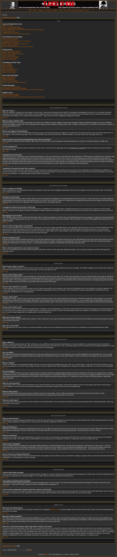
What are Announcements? (10, 69)
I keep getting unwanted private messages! (14, 88)
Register (55, 10)
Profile (60, 10)
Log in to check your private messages (74, 10)
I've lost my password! (9, 31)
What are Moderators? (9, 78)
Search (35, 10)
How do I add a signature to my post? (13, 54)
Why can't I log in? (8, 25)
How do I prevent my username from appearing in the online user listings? (23, 29)
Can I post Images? (8, 68)
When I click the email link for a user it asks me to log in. (18, 46)
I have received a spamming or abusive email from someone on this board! (23, 89)
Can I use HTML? (7, 65)
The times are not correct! (10, 39)
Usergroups (48, 10)
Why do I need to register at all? (11, 27)
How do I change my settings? (11, 38)
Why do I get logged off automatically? (13, 28)
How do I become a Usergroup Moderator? (14, 82)
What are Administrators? (10, 76)
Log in (86, 10)
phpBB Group (54, 509)
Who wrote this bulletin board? (11, 94)
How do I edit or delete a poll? (11, 56)
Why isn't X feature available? (11, 95)
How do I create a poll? (9, 55)
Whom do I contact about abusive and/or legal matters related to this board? (24, 97)
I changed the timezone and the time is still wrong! (16, 41)
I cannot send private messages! (12, 87)
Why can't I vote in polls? (9, 59)
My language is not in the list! (11, 42)
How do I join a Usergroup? (10, 81)
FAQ (30, 10)
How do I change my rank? (10, 45)
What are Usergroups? (9, 79)
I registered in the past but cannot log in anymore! (16, 33)
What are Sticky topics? (9, 71)
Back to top (5, 117)
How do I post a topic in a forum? (12, 51)
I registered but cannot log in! (11, 32)
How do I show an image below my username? (16, 44)
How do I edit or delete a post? (11, 52)
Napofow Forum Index (9, 17)
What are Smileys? (8, 66)
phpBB (46, 554)
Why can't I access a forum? (10, 58)
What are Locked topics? (9, 72)
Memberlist (41, 10)
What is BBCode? (7, 64)
